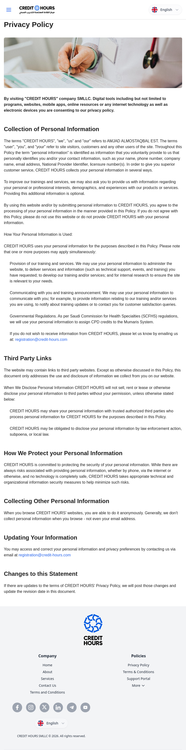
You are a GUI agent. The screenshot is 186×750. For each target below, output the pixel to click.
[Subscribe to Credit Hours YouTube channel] (85, 707)
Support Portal (138, 678)
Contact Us (47, 685)
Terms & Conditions (138, 671)
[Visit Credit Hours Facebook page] (17, 707)
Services (47, 678)
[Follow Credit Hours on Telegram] (72, 707)
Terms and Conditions (47, 692)
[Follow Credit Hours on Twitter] (44, 707)
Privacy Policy (138, 665)
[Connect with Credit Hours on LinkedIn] (58, 707)
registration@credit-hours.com (41, 339)
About (47, 671)
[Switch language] (165, 10)
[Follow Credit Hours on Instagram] (31, 707)
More (138, 685)
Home (47, 665)
